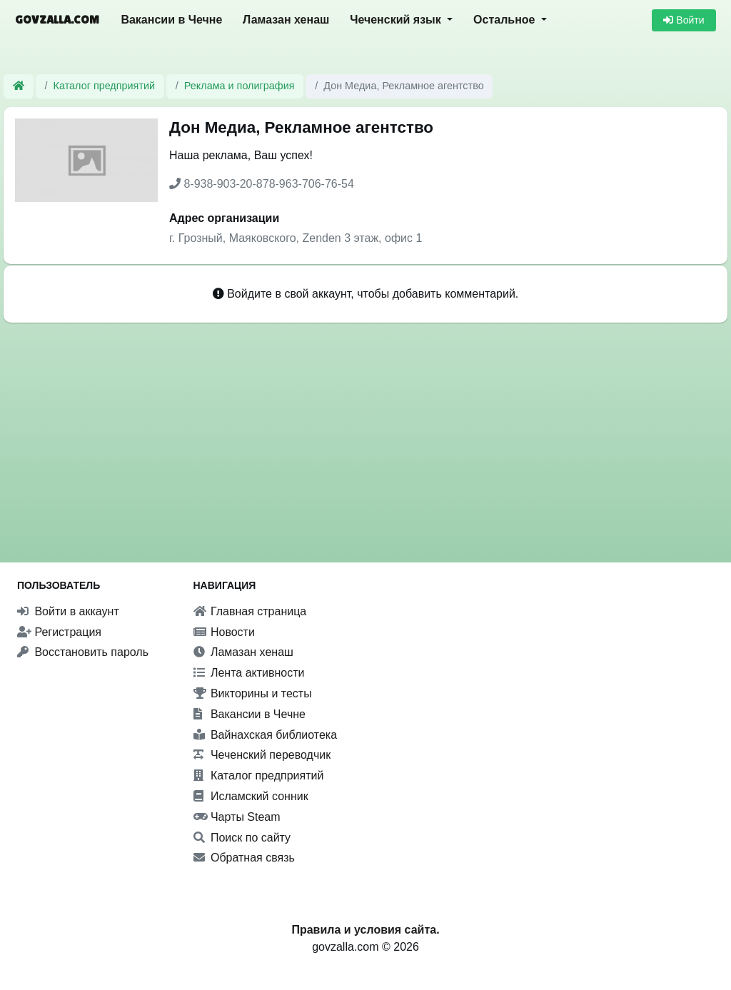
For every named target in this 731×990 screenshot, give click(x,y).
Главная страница (250, 611)
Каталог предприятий (105, 85)
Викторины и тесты (252, 693)
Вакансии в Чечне (171, 20)
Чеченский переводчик (262, 755)
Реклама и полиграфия (239, 85)
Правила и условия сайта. (365, 930)
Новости (224, 632)
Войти (683, 20)
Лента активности (249, 673)
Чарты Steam (237, 817)
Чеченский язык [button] (397, 20)
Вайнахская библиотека (265, 735)
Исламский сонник (250, 796)
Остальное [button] (505, 20)
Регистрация (59, 632)
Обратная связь (244, 858)
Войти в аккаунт (68, 611)
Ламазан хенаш (286, 20)
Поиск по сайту (242, 838)
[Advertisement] (365, 425)
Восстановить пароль (82, 652)
